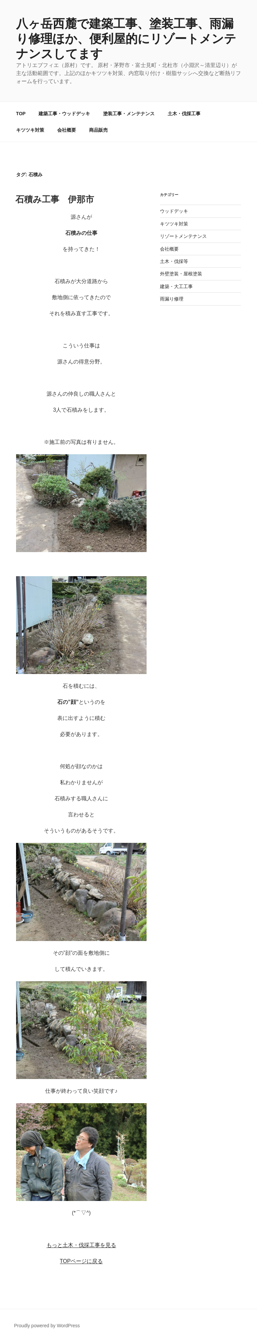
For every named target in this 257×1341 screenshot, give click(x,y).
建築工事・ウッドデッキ (64, 113)
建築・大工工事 (176, 286)
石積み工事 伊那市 (54, 199)
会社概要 (66, 130)
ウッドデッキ (174, 211)
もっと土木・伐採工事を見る (81, 1245)
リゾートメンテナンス (183, 236)
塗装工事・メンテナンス (129, 113)
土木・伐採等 (174, 261)
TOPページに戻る (81, 1261)
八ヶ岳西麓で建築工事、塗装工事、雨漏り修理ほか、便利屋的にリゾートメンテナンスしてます (126, 39)
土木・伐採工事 (184, 113)
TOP (21, 113)
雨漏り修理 (171, 298)
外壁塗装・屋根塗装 (181, 273)
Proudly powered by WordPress (47, 1325)
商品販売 (98, 130)
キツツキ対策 (30, 130)
